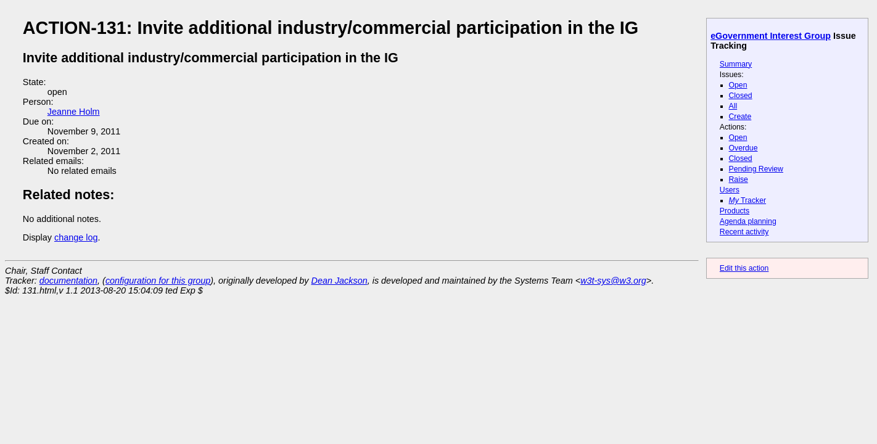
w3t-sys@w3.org (613, 281)
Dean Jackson (339, 281)
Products (734, 211)
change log (75, 237)
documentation (68, 281)
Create (740, 116)
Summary (736, 64)
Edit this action (744, 268)
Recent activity (744, 232)
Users (729, 190)
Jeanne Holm (73, 112)
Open (738, 85)
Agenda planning (748, 221)
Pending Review (756, 169)
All (733, 106)
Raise (738, 179)
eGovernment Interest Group (770, 36)
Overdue (743, 148)
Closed (740, 95)
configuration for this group (157, 281)
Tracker (748, 200)
